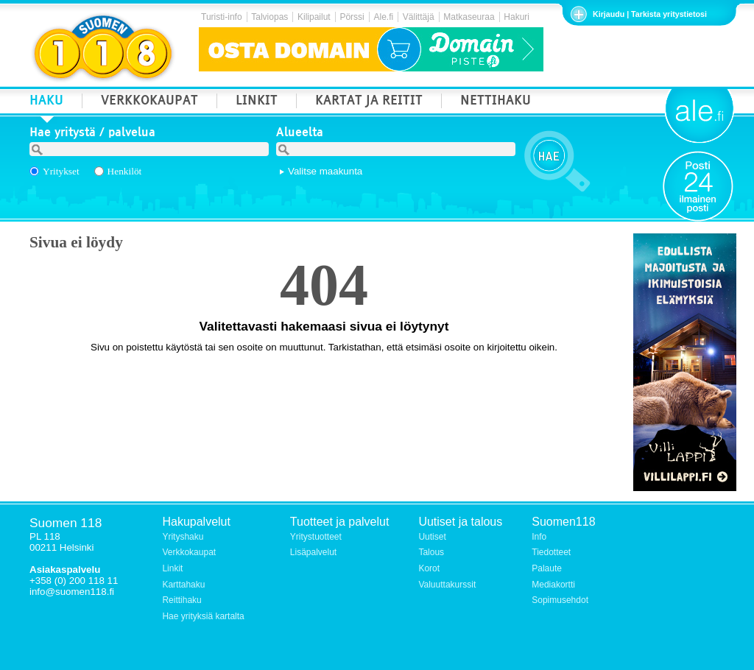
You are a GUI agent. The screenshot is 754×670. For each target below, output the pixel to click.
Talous (431, 552)
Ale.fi (383, 17)
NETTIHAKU (495, 101)
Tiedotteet (551, 552)
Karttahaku (183, 584)
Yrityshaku (182, 537)
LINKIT (257, 101)
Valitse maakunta (325, 171)
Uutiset (431, 537)
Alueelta (299, 134)
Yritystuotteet (316, 537)
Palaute (547, 568)
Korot (429, 568)
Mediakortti (553, 584)
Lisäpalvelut (313, 552)
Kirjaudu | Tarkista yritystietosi (650, 14)
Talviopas (269, 17)
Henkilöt (125, 171)
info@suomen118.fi (71, 591)
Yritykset (61, 171)
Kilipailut (314, 17)
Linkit (172, 568)
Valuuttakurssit (447, 584)
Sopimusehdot (560, 600)
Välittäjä (418, 17)
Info (539, 537)
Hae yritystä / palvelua (92, 134)
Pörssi (351, 17)
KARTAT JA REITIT (369, 101)
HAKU (46, 101)
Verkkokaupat (189, 552)
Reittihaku (181, 600)
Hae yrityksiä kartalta (203, 616)
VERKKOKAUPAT (149, 101)
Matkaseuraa (468, 17)
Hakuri (516, 17)
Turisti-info (221, 17)
